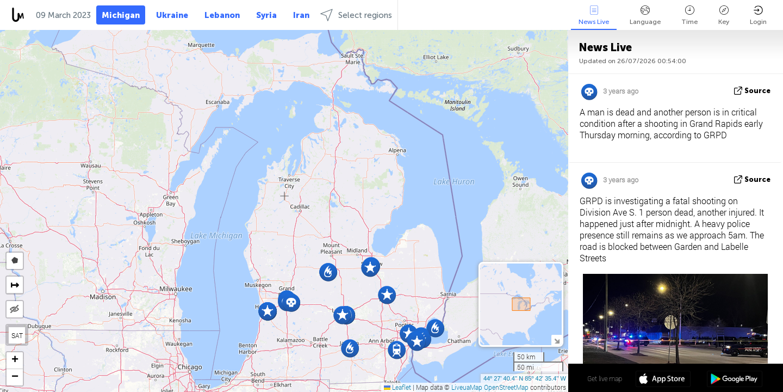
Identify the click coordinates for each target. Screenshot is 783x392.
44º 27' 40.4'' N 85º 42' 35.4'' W (524, 378)
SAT (17, 335)
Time (689, 15)
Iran (301, 15)
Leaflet (397, 387)
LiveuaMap (466, 387)
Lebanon (222, 15)
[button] (370, 267)
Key (723, 15)
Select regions (356, 15)
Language (645, 15)
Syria (266, 15)
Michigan (121, 15)
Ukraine (172, 15)
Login (758, 15)
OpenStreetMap (506, 387)
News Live (594, 15)
